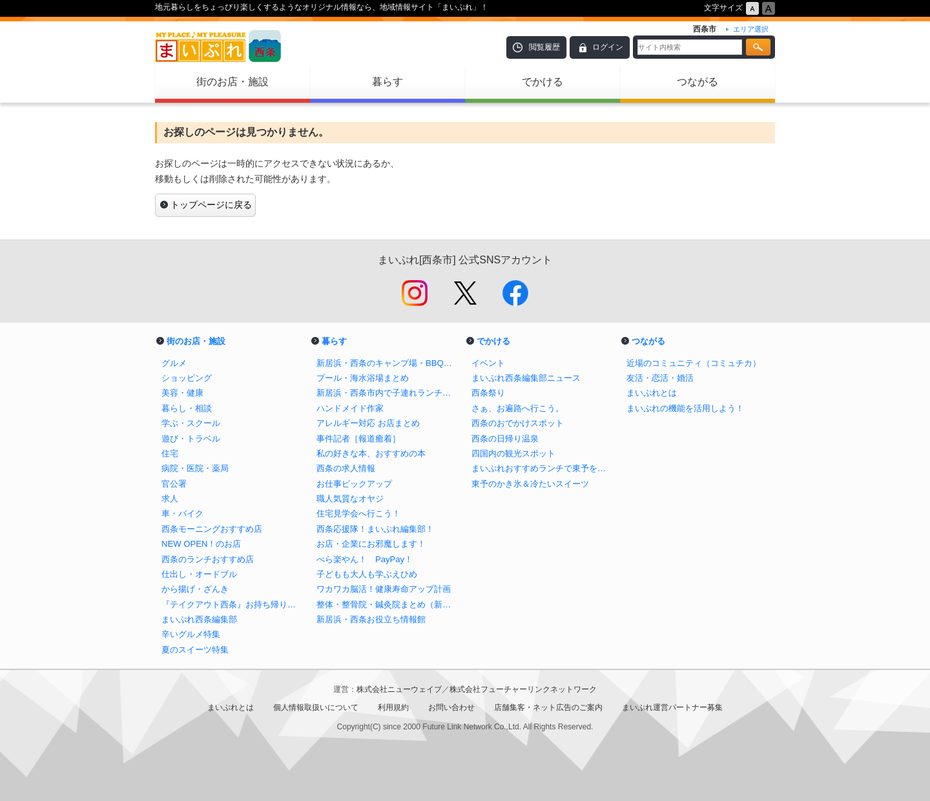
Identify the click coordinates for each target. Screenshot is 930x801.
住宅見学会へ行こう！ (358, 513)
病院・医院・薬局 (195, 468)
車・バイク (182, 513)
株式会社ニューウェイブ (399, 689)
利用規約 (393, 707)
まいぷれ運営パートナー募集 (672, 707)
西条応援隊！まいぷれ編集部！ (375, 529)
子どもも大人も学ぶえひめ (366, 574)
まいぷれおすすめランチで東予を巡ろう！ (542, 468)
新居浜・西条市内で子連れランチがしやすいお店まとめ (387, 393)
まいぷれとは (651, 393)
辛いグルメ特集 (190, 634)
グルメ (174, 363)
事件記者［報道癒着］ (358, 438)
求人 (169, 498)
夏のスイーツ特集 (195, 649)
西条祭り (488, 393)
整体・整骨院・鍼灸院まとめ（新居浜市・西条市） (387, 604)
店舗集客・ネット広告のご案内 (548, 707)
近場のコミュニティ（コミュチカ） (693, 363)
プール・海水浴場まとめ (362, 378)
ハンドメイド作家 (350, 408)
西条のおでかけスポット (517, 423)
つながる (697, 81)
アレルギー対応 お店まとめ (368, 423)
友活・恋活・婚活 (660, 378)
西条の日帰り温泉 (505, 438)
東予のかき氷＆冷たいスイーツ (530, 484)
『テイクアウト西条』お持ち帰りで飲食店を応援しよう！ (232, 604)
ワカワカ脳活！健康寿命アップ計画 (383, 589)
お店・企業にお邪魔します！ (371, 544)
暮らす (387, 81)
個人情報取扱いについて (315, 707)
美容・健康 (182, 393)
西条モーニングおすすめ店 (211, 529)
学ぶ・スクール (190, 423)
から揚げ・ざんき (195, 589)
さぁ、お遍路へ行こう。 (517, 408)
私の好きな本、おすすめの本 (371, 453)
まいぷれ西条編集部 (199, 619)
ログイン (607, 47)
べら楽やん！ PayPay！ (364, 559)
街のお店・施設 (232, 81)
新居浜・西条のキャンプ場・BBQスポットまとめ (387, 363)
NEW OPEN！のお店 (201, 544)
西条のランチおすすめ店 (207, 559)
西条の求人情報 (345, 468)
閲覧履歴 (544, 47)
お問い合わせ (451, 707)
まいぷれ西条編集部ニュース (526, 378)
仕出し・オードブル (199, 574)
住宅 (169, 453)
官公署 (174, 484)
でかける (542, 81)
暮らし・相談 (186, 408)
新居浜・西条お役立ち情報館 (371, 619)
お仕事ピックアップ (354, 484)
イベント (488, 363)
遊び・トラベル (190, 438)
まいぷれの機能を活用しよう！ (685, 408)
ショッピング (186, 378)
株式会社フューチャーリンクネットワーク (523, 689)
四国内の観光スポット (513, 453)
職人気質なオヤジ (350, 498)
